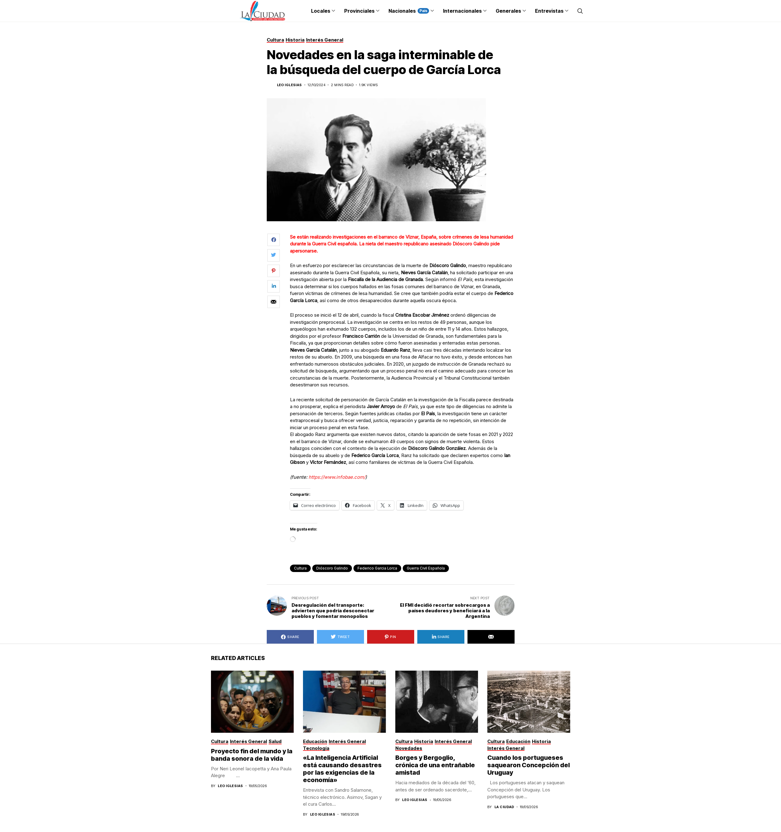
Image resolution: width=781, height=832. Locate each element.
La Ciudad (504, 807)
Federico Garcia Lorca (377, 568)
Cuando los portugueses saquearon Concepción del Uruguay (528, 765)
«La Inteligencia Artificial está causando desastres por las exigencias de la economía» (342, 769)
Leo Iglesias (289, 85)
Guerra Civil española (426, 568)
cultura (300, 568)
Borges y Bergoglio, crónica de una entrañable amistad (435, 765)
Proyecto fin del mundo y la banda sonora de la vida (251, 754)
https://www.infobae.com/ (337, 477)
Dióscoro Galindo (332, 568)
